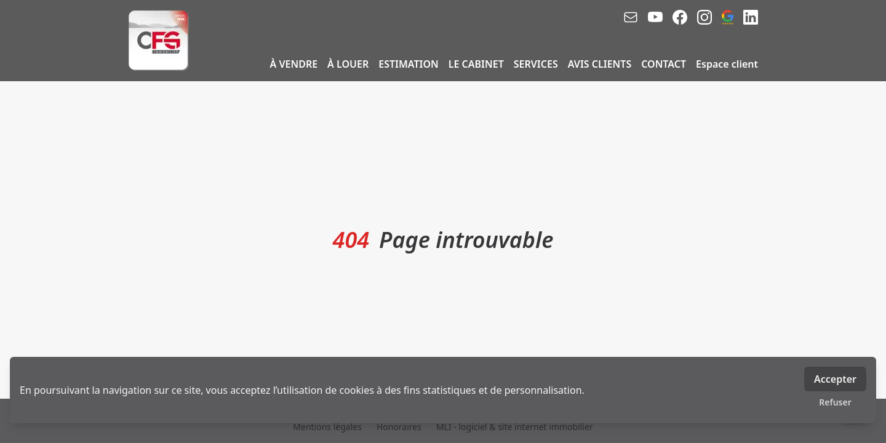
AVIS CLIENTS (599, 64)
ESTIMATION (408, 64)
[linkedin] (750, 17)
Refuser (835, 402)
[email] (630, 17)
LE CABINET (476, 64)
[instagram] (704, 17)
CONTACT (663, 64)
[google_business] (727, 17)
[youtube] (655, 17)
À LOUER (348, 64)
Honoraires (399, 427)
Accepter (835, 379)
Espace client (727, 64)
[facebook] (679, 17)
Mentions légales (327, 427)
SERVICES (536, 64)
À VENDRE (294, 64)
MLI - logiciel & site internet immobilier (514, 427)
